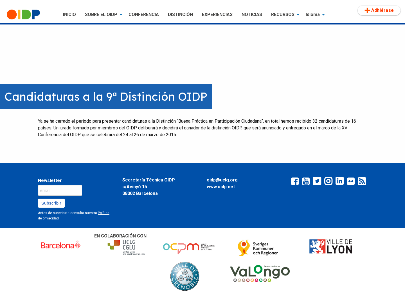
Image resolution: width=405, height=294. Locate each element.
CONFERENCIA (144, 14)
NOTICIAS (252, 14)
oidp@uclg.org (222, 180)
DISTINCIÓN (180, 14)
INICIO (69, 14)
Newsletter (50, 180)
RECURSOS (282, 14)
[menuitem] (30, 14)
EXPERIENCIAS (217, 14)
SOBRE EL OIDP (101, 14)
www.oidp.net (221, 186)
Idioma (313, 14)
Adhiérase (379, 10)
